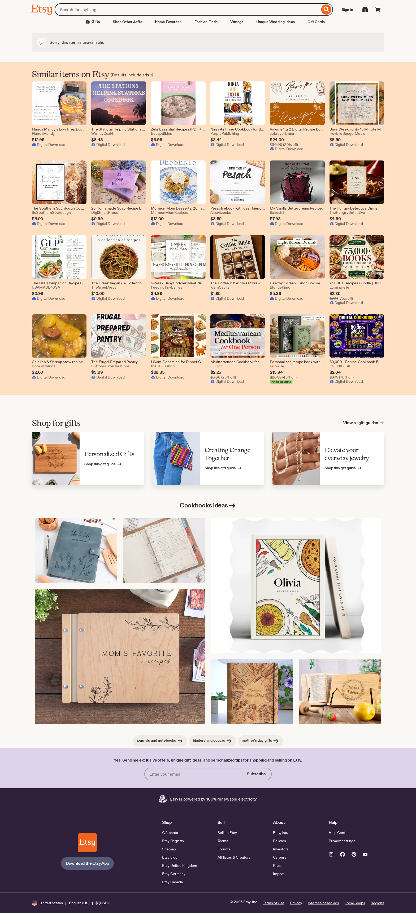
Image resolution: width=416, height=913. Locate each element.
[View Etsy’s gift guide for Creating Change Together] (208, 458)
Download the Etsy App (87, 863)
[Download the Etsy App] (87, 842)
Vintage (237, 22)
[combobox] (187, 9)
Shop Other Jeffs (127, 22)
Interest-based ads (323, 903)
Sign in (347, 9)
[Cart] (377, 9)
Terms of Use (273, 903)
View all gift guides (361, 422)
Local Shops (355, 903)
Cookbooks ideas (208, 505)
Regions (377, 903)
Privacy (296, 903)
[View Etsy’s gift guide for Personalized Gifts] (88, 458)
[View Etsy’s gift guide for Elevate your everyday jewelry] (328, 458)
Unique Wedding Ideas (275, 22)
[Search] (326, 9)
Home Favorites (168, 22)
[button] (70, 902)
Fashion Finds (206, 22)
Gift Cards (316, 22)
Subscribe (256, 773)
